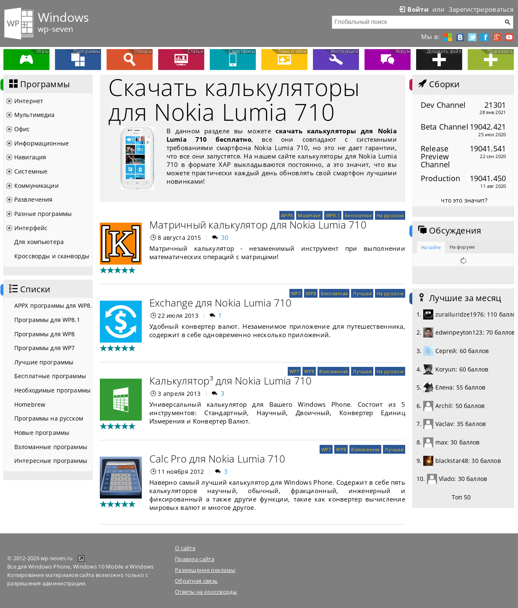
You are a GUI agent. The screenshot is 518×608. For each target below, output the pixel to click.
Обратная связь (196, 581)
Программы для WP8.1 (47, 320)
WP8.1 (333, 215)
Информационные (41, 143)
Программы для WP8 (44, 334)
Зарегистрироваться (481, 9)
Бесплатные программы (50, 376)
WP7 (296, 293)
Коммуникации (36, 186)
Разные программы (43, 214)
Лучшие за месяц (458, 298)
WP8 (311, 293)
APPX (287, 215)
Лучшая (362, 293)
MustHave (309, 215)
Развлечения (33, 199)
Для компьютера (39, 242)
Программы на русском (48, 418)
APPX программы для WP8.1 (53, 305)
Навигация (30, 157)
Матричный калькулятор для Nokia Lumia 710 (258, 224)
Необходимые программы (52, 390)
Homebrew (29, 404)
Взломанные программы (50, 447)
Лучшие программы (43, 362)
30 (225, 237)
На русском (390, 215)
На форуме (462, 247)
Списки (29, 289)
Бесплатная (358, 215)
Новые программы (41, 433)
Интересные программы (50, 461)
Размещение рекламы (205, 570)
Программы (39, 84)
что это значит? (464, 200)
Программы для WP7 (44, 348)
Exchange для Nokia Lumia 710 (220, 302)
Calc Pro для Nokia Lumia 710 (217, 458)
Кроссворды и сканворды (51, 256)
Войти (413, 9)
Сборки (438, 84)
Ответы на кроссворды (206, 591)
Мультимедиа (34, 115)
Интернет (28, 101)
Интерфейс (30, 228)
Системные (30, 171)
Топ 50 (461, 497)
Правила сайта (194, 559)
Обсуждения (448, 230)
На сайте (431, 247)
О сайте (185, 548)
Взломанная (333, 371)
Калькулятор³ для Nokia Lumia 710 (230, 380)
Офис (22, 129)
